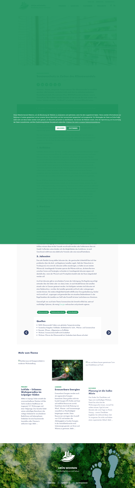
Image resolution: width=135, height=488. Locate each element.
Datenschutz (81, 483)
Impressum (65, 483)
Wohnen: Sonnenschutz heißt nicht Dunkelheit (54, 332)
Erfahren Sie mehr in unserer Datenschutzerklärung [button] (83, 122)
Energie (62, 304)
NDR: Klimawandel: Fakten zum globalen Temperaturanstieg (59, 325)
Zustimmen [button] (73, 128)
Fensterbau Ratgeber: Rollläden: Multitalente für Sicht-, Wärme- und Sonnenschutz (66, 327)
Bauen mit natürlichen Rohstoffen (26, 332)
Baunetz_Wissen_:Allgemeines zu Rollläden (53, 330)
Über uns (51, 483)
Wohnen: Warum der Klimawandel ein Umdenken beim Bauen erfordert (63, 335)
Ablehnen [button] (60, 128)
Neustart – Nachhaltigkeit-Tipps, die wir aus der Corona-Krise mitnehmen (108, 332)
